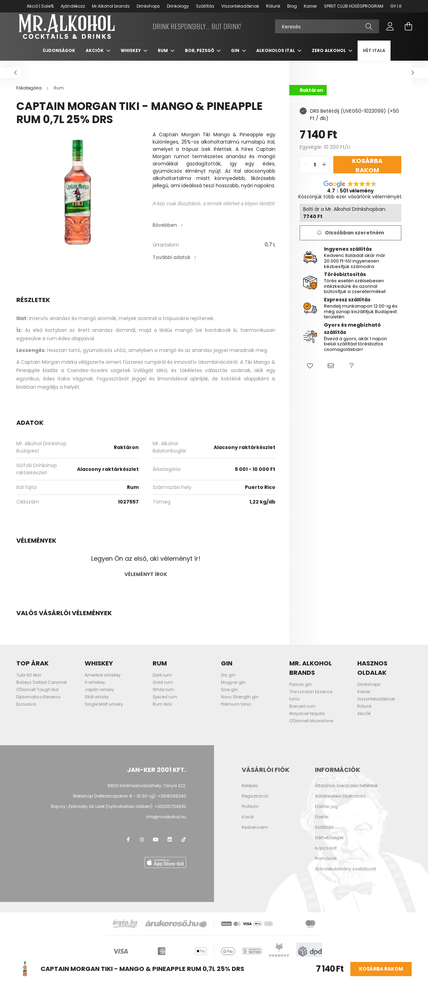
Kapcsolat (326, 855)
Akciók (95, 57)
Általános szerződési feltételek (346, 792)
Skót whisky (97, 704)
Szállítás (205, 6)
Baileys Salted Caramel (41, 689)
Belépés (250, 792)
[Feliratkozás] (350, 239)
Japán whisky (99, 696)
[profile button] (390, 30)
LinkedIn (170, 846)
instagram (142, 846)
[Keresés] (327, 30)
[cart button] (408, 30)
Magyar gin (233, 689)
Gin (235, 57)
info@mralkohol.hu (166, 824)
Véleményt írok (146, 581)
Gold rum (163, 689)
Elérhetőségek (329, 844)
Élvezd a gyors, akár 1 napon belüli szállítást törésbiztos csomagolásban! (355, 351)
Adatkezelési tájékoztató (340, 803)
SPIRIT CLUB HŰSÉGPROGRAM (353, 6)
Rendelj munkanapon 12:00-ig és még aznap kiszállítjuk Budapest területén (360, 318)
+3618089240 (171, 803)
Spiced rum (165, 704)
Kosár (248, 823)
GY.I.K (396, 6)
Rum (163, 57)
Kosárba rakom (381, 968)
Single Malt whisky (104, 711)
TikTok (183, 846)
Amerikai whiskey (103, 682)
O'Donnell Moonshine (311, 728)
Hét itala (374, 57)
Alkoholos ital (276, 57)
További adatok (171, 264)
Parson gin (300, 691)
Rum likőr (162, 711)
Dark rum (162, 682)
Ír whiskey (95, 689)
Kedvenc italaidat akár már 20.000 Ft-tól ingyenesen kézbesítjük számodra (354, 267)
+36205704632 (170, 813)
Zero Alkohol (329, 57)
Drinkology (178, 6)
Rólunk (273, 6)
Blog (292, 6)
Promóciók (326, 865)
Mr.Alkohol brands (111, 6)
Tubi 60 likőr (28, 682)
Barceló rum (302, 713)
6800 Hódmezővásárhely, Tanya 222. (147, 792)
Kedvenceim (255, 834)
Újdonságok (59, 57)
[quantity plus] (324, 171)
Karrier (310, 6)
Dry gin (228, 682)
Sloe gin (229, 696)
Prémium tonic (236, 711)
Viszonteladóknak (240, 6)
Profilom (250, 813)
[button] (310, 373)
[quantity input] (314, 171)
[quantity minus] (305, 171)
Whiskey (131, 57)
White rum (163, 696)
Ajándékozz (73, 6)
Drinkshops (148, 6)
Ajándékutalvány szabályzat (345, 876)
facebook (128, 846)
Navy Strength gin (240, 704)
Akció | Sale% (40, 6)
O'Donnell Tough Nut (37, 696)
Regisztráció (255, 803)
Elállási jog (326, 813)
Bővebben (165, 232)
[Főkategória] (29, 95)
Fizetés (322, 823)
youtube (156, 846)
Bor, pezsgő (200, 57)
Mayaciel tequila (307, 720)
